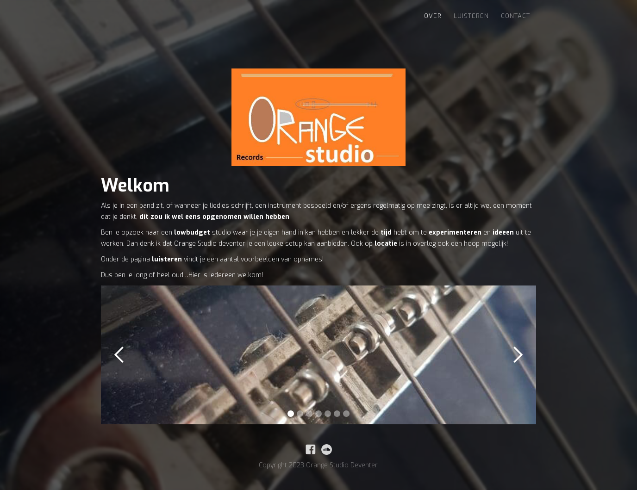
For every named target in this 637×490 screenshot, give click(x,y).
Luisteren (471, 16)
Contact (515, 16)
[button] (119, 354)
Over (433, 16)
